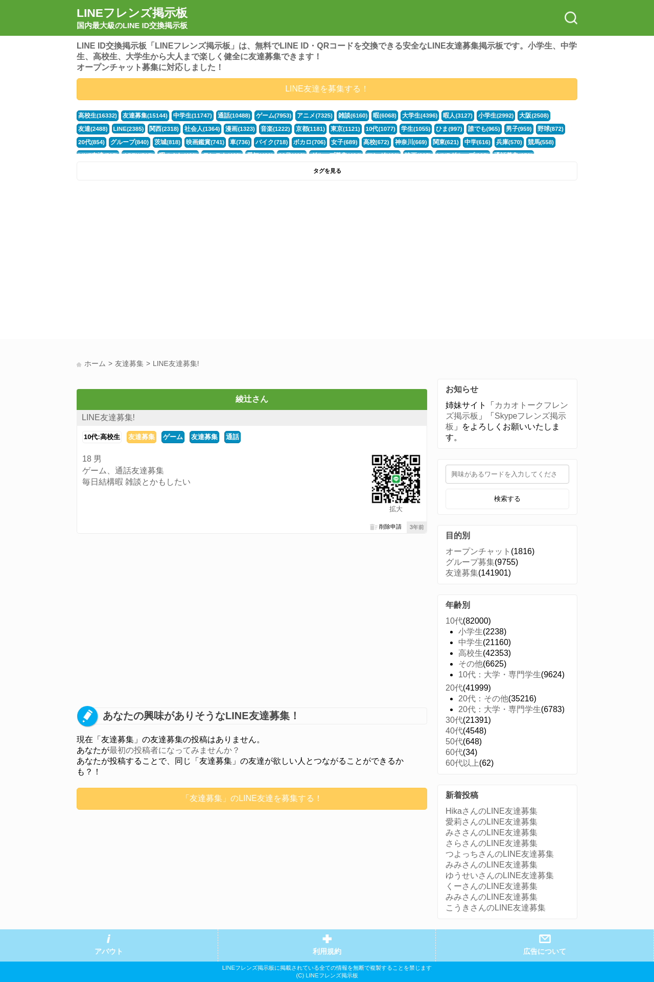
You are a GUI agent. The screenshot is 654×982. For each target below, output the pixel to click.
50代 (454, 741)
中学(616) (428, 142)
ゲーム (173, 437)
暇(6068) (371, 115)
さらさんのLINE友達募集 (492, 843)
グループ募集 (470, 562)
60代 (454, 752)
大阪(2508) (515, 115)
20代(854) (529, 129)
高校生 (470, 653)
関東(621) (398, 142)
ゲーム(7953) (265, 115)
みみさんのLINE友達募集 (492, 864)
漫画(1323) (200, 129)
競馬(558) (489, 142)
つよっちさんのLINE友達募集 (500, 854)
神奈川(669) (364, 142)
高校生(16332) (96, 115)
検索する (507, 499)
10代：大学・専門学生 (499, 674)
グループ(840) (96, 142)
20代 (454, 687)
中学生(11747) (187, 115)
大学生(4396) (405, 115)
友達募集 (141, 437)
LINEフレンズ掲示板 (132, 18)
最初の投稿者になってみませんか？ (174, 750)
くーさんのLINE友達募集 (492, 886)
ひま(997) (401, 129)
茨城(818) (132, 142)
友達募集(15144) (142, 115)
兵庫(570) (459, 142)
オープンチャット (478, 551)
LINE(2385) (93, 129)
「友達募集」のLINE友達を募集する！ (251, 798)
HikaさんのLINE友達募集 (492, 811)
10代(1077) (335, 129)
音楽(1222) (234, 129)
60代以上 (462, 763)
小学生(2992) (478, 115)
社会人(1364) (164, 129)
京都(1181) (268, 129)
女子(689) (301, 142)
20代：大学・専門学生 (499, 709)
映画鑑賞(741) (168, 142)
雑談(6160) (340, 115)
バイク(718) (232, 142)
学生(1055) (370, 129)
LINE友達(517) (526, 142)
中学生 (470, 642)
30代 (454, 720)
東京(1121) (302, 129)
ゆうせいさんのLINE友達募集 (500, 875)
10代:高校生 (102, 437)
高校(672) (331, 142)
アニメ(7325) (304, 115)
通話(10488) (226, 115)
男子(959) (468, 129)
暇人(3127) (442, 115)
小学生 (470, 631)
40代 (454, 730)
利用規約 (327, 951)
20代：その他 (483, 698)
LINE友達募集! (108, 417)
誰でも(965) (435, 129)
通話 (232, 437)
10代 (454, 620)
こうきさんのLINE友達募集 (496, 907)
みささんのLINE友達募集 (492, 832)
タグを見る (327, 171)
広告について (544, 951)
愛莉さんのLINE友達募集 (492, 821)
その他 (470, 663)
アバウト (109, 951)
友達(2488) (548, 115)
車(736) (202, 142)
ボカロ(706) (268, 142)
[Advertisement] (200, 262)
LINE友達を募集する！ (327, 88)
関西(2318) (128, 129)
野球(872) (498, 129)
